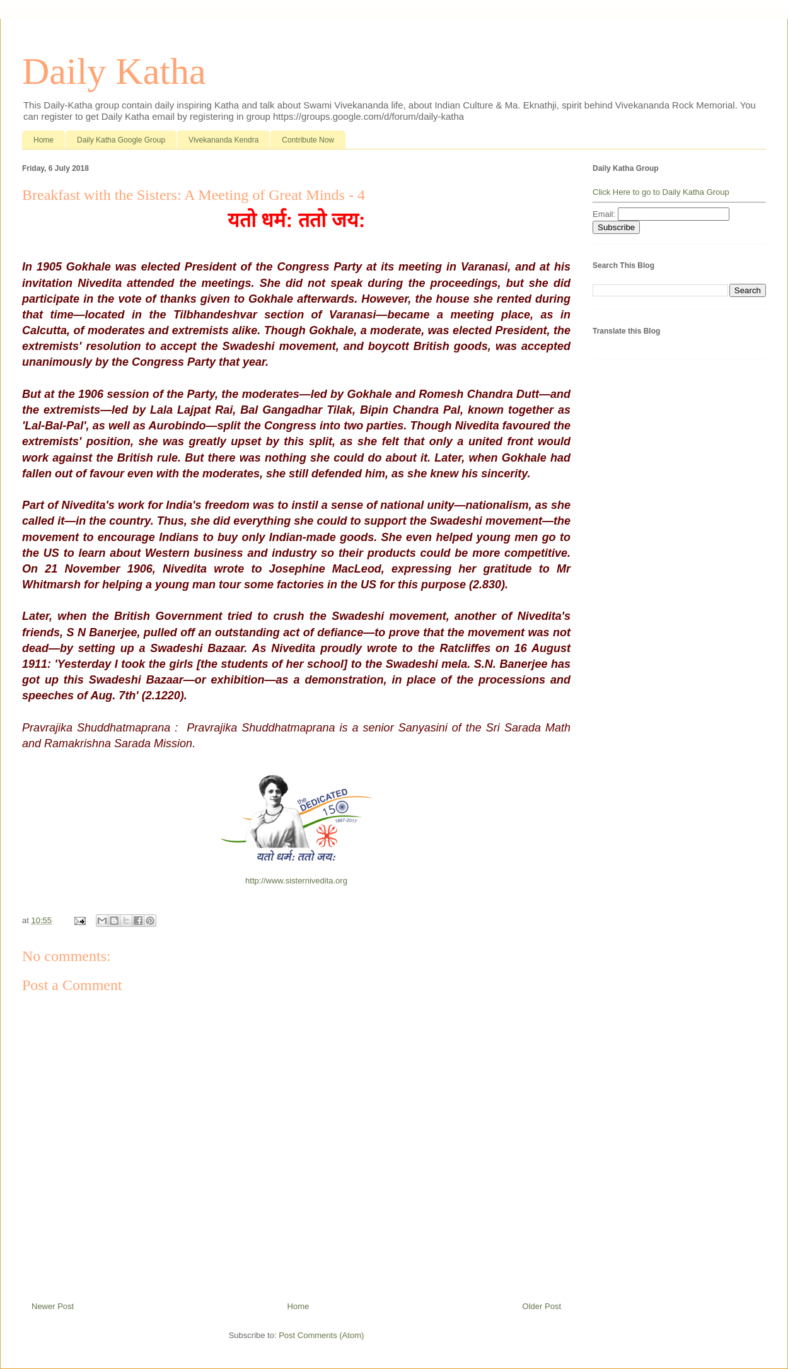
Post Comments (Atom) (321, 1335)
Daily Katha (114, 71)
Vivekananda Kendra (223, 140)
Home (43, 140)
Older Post (542, 1306)
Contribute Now (308, 140)
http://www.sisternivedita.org (296, 880)
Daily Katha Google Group (121, 140)
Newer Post (53, 1306)
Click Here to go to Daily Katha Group (661, 192)
